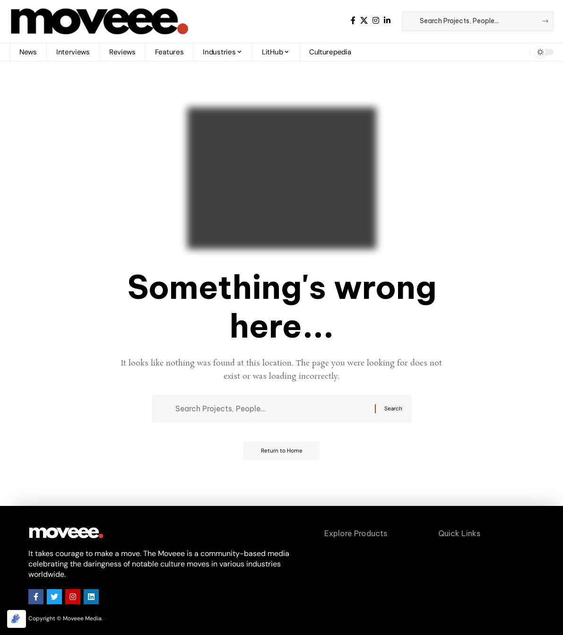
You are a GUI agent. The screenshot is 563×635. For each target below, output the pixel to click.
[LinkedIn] (387, 20)
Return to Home (282, 452)
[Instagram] (375, 20)
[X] (364, 20)
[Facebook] (353, 20)
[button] (515, 52)
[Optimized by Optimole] (16, 619)
